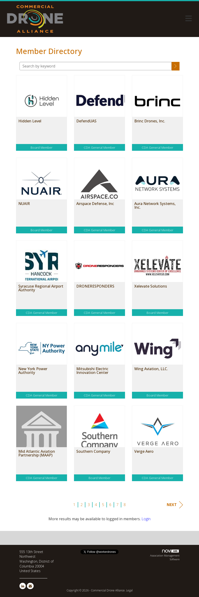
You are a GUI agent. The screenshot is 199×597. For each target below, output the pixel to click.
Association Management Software (165, 555)
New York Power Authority (32, 370)
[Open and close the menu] (130, 18)
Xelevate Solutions (150, 286)
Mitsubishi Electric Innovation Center (92, 370)
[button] (176, 66)
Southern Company (93, 451)
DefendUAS (86, 121)
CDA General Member (99, 147)
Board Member (41, 147)
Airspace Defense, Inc (95, 203)
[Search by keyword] (95, 66)
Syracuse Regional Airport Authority (40, 288)
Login (146, 518)
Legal (129, 590)
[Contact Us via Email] (30, 586)
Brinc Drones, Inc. (149, 121)
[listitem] (42, 116)
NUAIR (24, 203)
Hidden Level (29, 121)
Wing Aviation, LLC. (151, 369)
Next (175, 504)
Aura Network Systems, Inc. (155, 205)
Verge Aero (144, 451)
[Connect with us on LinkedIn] (22, 586)
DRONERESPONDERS (95, 286)
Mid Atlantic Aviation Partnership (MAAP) (36, 453)
